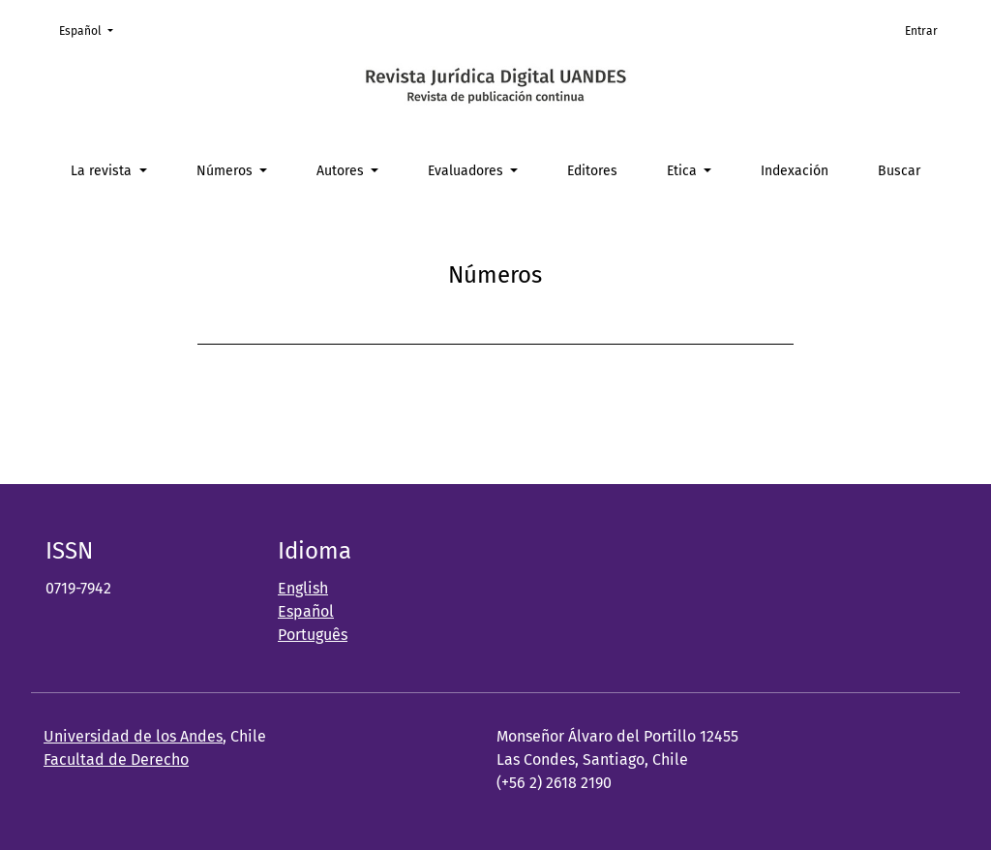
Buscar (899, 171)
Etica (684, 171)
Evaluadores (467, 171)
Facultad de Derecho (116, 759)
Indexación (794, 171)
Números (226, 171)
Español (92, 29)
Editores (592, 171)
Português (312, 634)
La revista (103, 171)
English (303, 588)
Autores (342, 171)
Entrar (921, 31)
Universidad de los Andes (133, 736)
